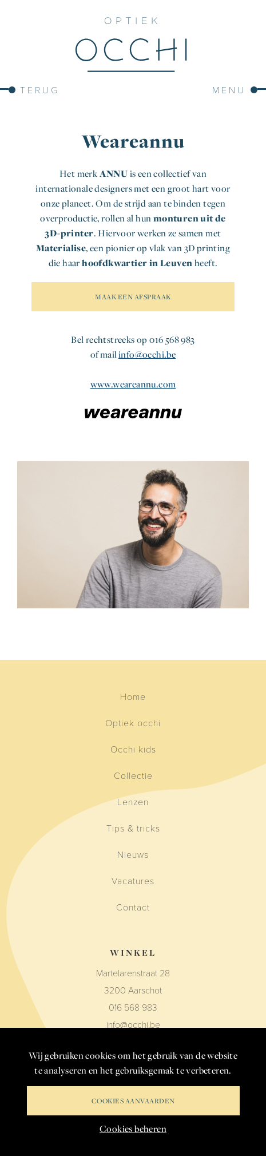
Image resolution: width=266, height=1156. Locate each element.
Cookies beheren (133, 1128)
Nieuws (133, 854)
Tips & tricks (133, 828)
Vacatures (133, 880)
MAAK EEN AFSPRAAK (133, 297)
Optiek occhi (133, 722)
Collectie (133, 775)
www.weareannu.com (133, 384)
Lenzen (133, 801)
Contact (133, 907)
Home (133, 696)
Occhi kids (133, 749)
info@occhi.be (147, 354)
